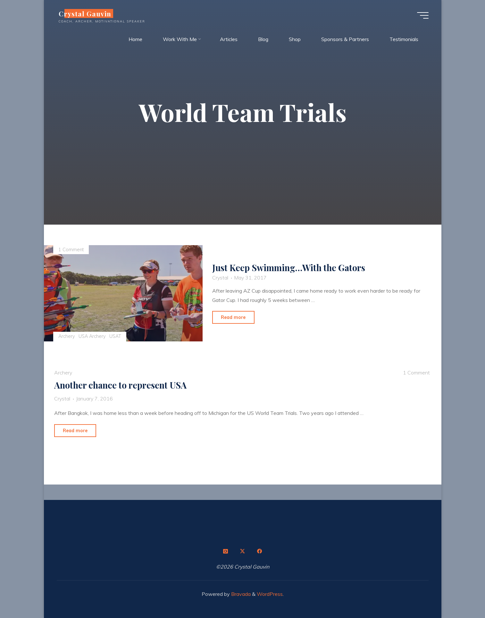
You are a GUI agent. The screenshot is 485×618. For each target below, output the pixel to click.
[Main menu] (423, 15)
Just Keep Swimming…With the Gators (289, 267)
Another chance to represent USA (120, 385)
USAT (115, 336)
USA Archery (92, 336)
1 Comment (71, 250)
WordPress (270, 594)
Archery (66, 336)
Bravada (240, 594)
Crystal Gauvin (85, 13)
